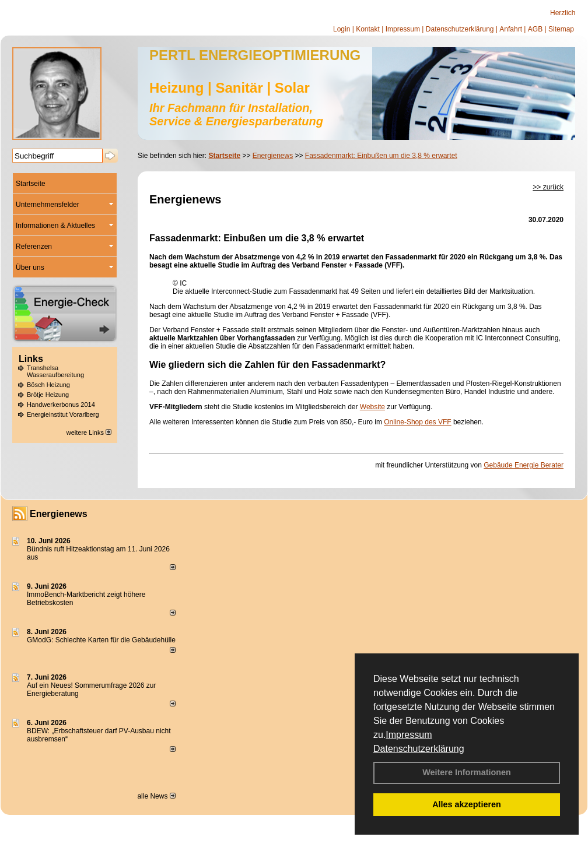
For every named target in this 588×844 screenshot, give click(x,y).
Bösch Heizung (48, 384)
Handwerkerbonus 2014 (61, 404)
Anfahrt (510, 29)
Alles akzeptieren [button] (466, 804)
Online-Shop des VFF (417, 422)
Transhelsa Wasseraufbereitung (55, 371)
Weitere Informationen (466, 772)
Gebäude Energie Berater (524, 465)
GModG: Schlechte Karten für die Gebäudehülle (101, 640)
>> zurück (548, 187)
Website (372, 407)
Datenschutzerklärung (418, 749)
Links (31, 359)
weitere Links (88, 432)
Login (341, 29)
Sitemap (561, 29)
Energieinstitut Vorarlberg (63, 414)
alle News (156, 796)
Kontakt (368, 29)
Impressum (409, 735)
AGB (535, 29)
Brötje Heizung (48, 394)
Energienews (59, 514)
